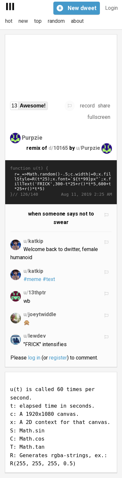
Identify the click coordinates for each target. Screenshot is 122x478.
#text (49, 279)
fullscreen (99, 117)
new (23, 21)
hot (8, 21)
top (38, 21)
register (58, 358)
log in (34, 358)
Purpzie (32, 137)
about (77, 21)
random (56, 21)
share (104, 106)
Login (111, 8)
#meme (32, 279)
